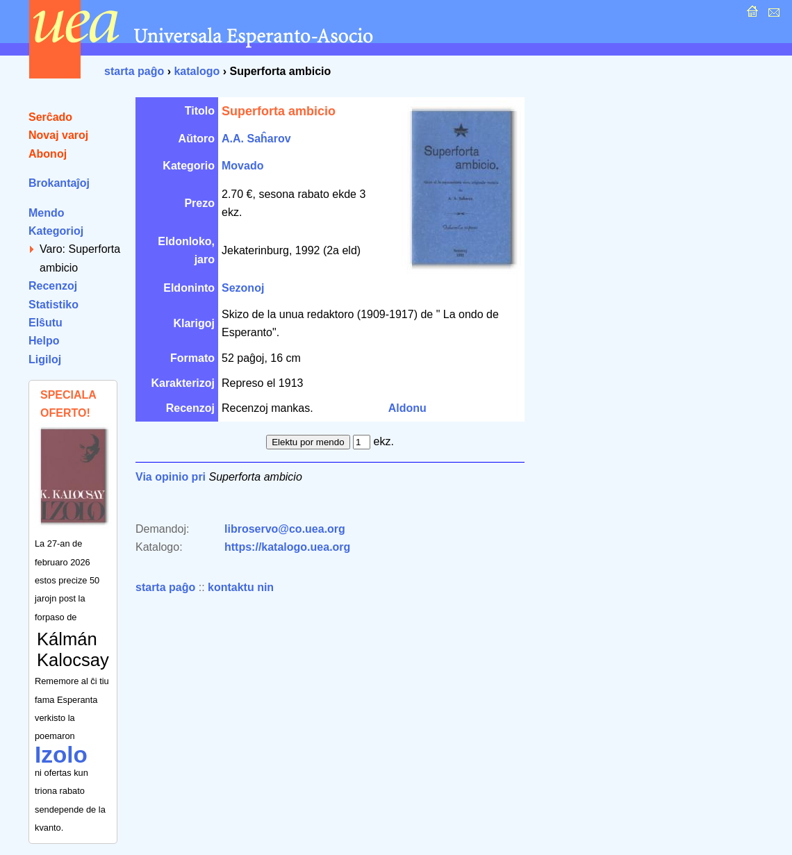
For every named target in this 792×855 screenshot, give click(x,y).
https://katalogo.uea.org (287, 547)
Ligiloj (44, 359)
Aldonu (407, 408)
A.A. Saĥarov (256, 138)
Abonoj (47, 154)
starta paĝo (134, 71)
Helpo (43, 341)
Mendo (46, 213)
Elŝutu (45, 323)
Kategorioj (55, 231)
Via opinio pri (170, 477)
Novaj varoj (58, 135)
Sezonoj (243, 288)
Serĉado (50, 117)
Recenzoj (52, 286)
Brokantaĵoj (59, 183)
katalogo (197, 71)
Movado (242, 166)
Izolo (61, 754)
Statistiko (53, 304)
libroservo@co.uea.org (284, 529)
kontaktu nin (241, 587)
